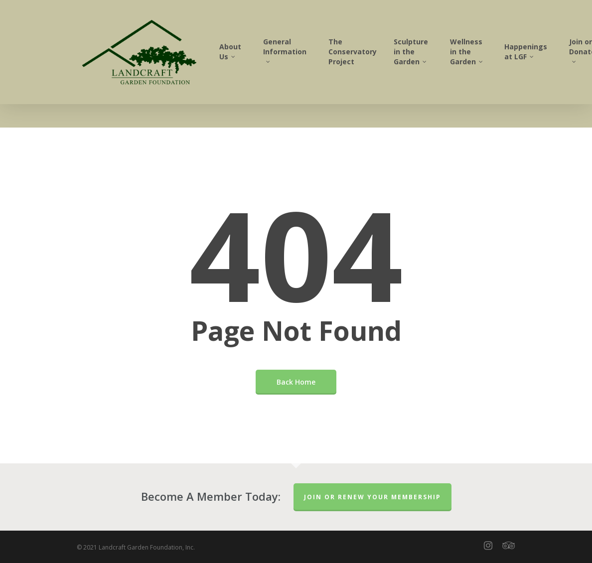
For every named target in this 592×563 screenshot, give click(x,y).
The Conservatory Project (372, 63)
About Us (250, 63)
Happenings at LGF (545, 63)
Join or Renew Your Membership (372, 497)
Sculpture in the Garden (431, 63)
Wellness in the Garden (487, 63)
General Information (304, 61)
